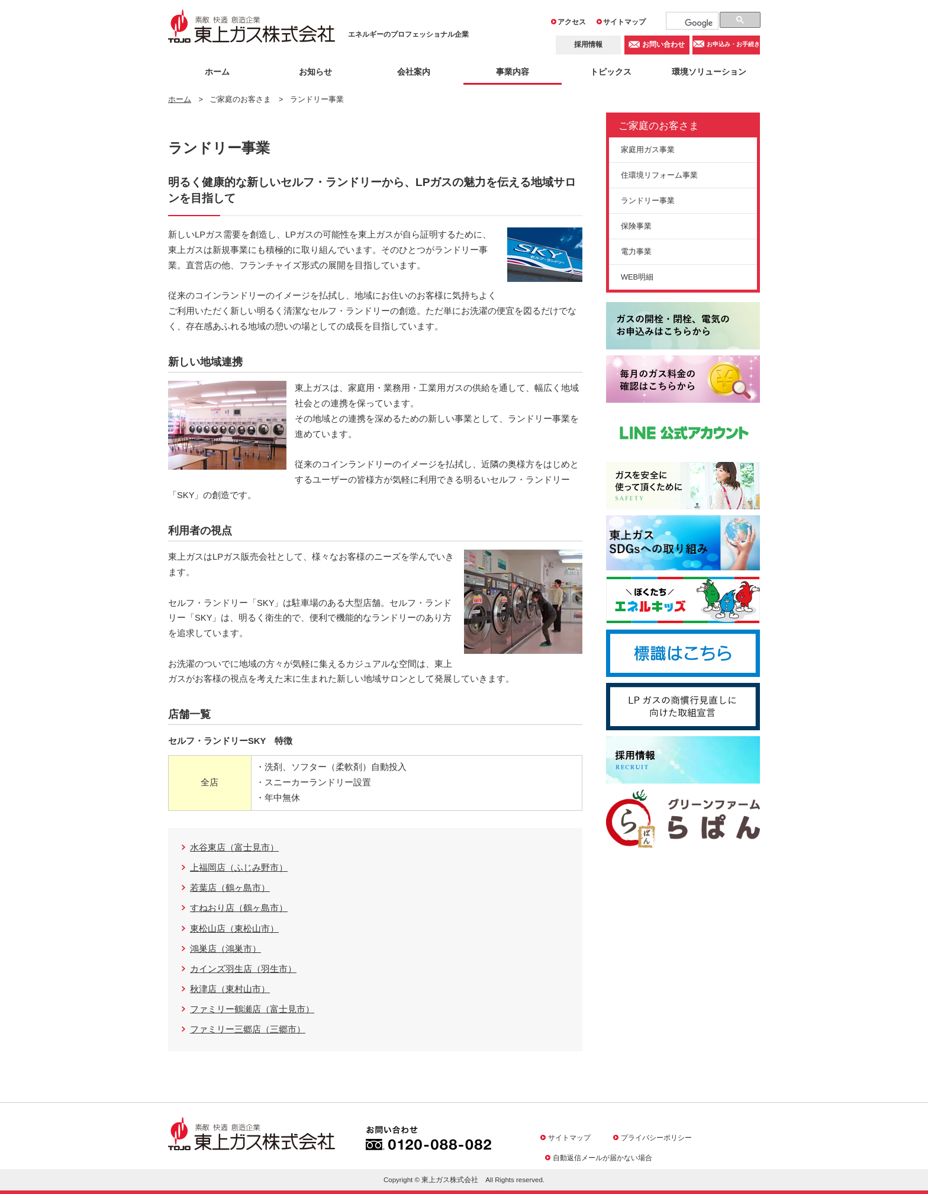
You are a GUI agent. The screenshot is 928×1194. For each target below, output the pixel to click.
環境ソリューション (709, 71)
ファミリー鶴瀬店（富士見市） (252, 1009)
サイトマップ (624, 21)
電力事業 (636, 251)
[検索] (699, 23)
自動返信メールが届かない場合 (602, 1157)
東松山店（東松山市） (234, 928)
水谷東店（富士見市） (234, 847)
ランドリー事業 (648, 200)
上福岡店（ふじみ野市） (239, 867)
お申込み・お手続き (733, 44)
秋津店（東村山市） (230, 989)
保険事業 (636, 226)
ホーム (217, 71)
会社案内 (413, 71)
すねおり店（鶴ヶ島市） (239, 908)
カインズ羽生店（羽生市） (243, 969)
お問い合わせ (663, 44)
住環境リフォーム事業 (659, 175)
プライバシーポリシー (656, 1137)
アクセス (572, 21)
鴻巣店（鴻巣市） (225, 949)
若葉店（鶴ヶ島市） (230, 888)
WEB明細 (637, 276)
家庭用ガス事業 (648, 149)
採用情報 (588, 44)
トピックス (610, 71)
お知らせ (315, 71)
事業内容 (512, 71)
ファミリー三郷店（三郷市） (247, 1029)
